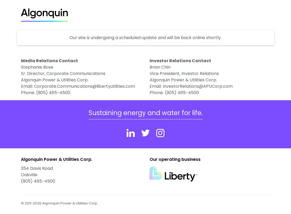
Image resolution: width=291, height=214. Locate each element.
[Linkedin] (131, 133)
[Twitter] (145, 133)
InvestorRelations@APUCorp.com (198, 86)
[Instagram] (160, 133)
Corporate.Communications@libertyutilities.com (84, 86)
